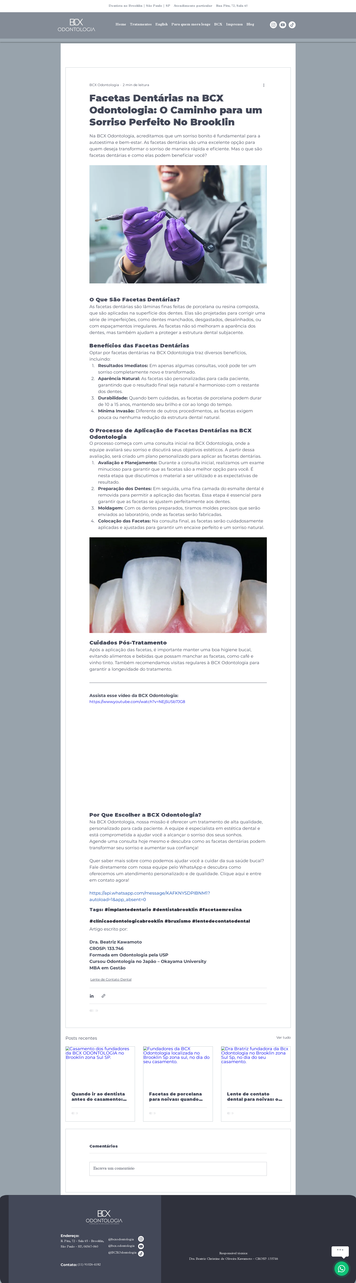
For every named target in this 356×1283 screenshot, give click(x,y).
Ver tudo (283, 1037)
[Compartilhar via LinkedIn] (91, 996)
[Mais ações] (264, 85)
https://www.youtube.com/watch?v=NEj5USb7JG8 (137, 701)
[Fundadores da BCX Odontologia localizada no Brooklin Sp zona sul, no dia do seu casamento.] (178, 1066)
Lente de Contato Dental (111, 979)
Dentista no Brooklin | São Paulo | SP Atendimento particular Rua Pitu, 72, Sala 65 (178, 6)
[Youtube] (282, 24)
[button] (161, 25)
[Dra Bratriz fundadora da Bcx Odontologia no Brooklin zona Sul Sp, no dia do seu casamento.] (256, 1066)
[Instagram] (273, 24)
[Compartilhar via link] (103, 996)
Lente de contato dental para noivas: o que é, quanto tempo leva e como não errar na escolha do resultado (253, 1096)
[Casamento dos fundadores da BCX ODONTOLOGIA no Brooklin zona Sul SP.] (100, 1066)
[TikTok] (292, 24)
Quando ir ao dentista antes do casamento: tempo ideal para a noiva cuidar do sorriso (99, 1096)
